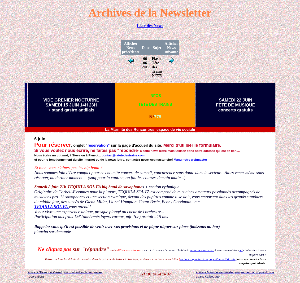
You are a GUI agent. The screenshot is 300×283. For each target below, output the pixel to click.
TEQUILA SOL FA (51, 206)
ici (241, 250)
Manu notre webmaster (190, 159)
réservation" (98, 145)
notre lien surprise (202, 250)
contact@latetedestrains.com (123, 155)
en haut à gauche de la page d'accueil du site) (208, 259)
